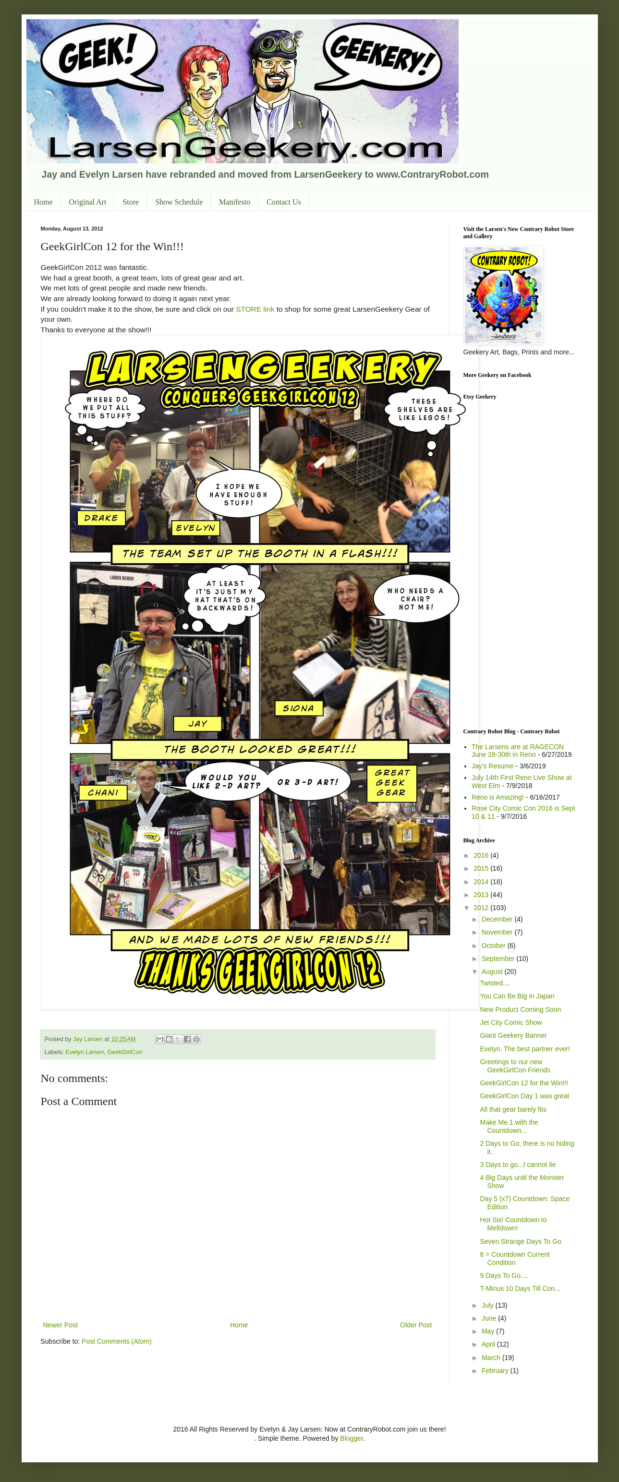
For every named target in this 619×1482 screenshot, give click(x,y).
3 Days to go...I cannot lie (518, 1164)
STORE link (255, 309)
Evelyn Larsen (85, 1052)
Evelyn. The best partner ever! (525, 1049)
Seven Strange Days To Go (520, 1241)
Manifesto (234, 202)
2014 (481, 882)
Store (130, 202)
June (490, 1318)
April (489, 1344)
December (498, 919)
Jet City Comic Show (511, 1022)
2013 (481, 895)
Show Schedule (179, 202)
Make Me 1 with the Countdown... (509, 1126)
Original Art (88, 202)
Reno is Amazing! (498, 797)
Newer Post (60, 1325)
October (495, 945)
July (489, 1305)
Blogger (351, 1438)
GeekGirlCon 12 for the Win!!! (524, 1083)
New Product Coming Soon (520, 1009)
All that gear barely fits (513, 1109)
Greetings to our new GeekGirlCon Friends (515, 1066)
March (492, 1357)
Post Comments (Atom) (116, 1341)
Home (43, 202)
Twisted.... (495, 983)
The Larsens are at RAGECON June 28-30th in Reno (518, 751)
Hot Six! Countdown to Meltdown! (513, 1224)
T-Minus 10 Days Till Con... (520, 1288)
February (496, 1370)
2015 (481, 868)
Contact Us (284, 202)
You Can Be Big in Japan (517, 996)
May (489, 1331)
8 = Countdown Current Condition (514, 1258)
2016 (481, 855)
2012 (481, 907)
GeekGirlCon (124, 1052)
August (493, 971)
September (499, 958)
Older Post (416, 1325)
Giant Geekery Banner (513, 1035)
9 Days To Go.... (504, 1275)
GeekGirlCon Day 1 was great (524, 1096)
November (498, 932)
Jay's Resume (492, 766)
